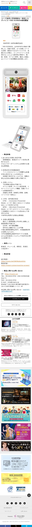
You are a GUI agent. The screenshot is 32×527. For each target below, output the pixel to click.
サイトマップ (8, 511)
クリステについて (24, 507)
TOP (29, 495)
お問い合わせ (24, 511)
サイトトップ (4, 11)
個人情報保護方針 (8, 507)
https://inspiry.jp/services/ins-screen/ (15, 265)
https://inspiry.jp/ (11, 274)
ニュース (3, 15)
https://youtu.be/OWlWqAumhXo (13, 261)
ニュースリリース (13, 11)
